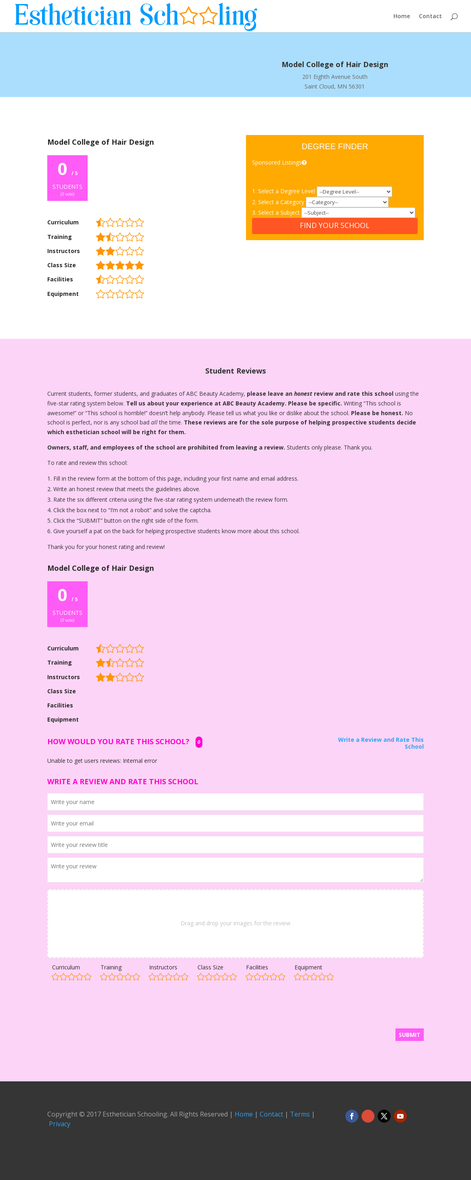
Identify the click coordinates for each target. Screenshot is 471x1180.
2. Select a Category (279, 202)
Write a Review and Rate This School (381, 743)
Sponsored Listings (280, 162)
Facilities (257, 967)
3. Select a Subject (276, 212)
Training (111, 967)
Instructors (163, 967)
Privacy (59, 1123)
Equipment (308, 967)
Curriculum (66, 967)
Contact (430, 16)
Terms (300, 1114)
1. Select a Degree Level (284, 191)
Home (401, 16)
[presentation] (108, 1008)
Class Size (210, 967)
